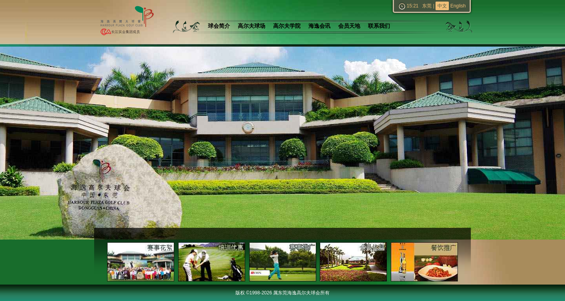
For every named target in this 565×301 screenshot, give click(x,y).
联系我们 (379, 26)
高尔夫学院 (287, 26)
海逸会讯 (319, 26)
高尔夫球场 (251, 26)
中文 (442, 6)
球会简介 (219, 26)
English (458, 6)
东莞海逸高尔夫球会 (125, 22)
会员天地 (349, 26)
